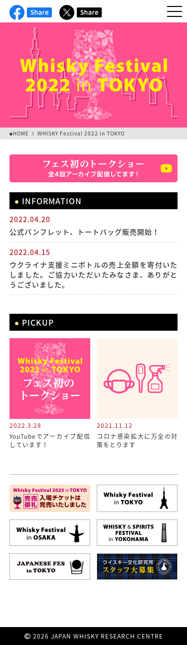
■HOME (19, 133)
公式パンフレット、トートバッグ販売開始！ (84, 232)
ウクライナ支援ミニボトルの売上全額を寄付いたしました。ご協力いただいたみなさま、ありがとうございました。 (93, 274)
